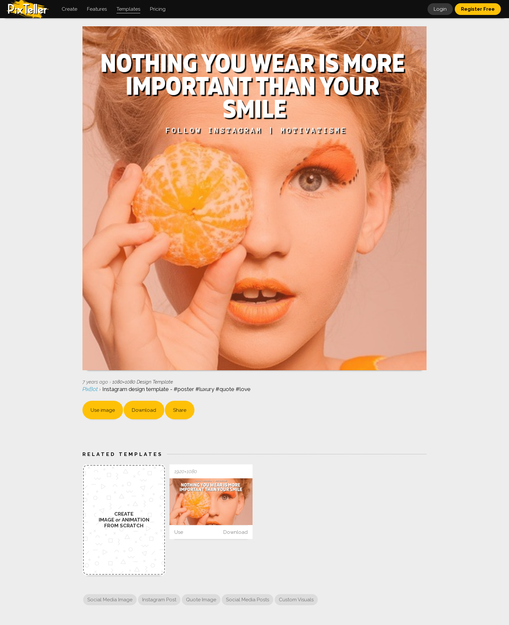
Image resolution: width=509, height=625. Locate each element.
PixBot (90, 389)
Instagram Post (159, 600)
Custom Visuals (296, 600)
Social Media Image (109, 600)
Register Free (478, 9)
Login (440, 9)
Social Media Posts (247, 600)
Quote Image (201, 600)
